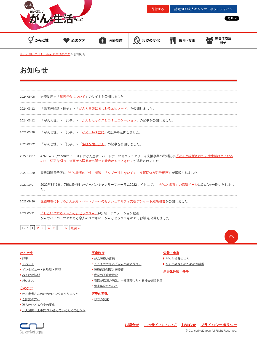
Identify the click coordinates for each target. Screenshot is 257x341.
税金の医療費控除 (106, 275)
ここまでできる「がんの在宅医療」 (118, 264)
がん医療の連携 (104, 258)
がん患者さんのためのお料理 (185, 264)
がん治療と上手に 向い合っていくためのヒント (54, 310)
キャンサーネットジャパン (203, 9)
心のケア (26, 288)
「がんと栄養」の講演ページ (177, 184)
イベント (28, 264)
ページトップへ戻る (231, 236)
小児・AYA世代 (93, 132)
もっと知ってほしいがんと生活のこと (56, 15)
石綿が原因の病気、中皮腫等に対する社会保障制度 (128, 280)
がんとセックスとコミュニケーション (109, 120)
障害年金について (72, 96)
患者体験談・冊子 (176, 272)
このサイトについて (160, 325)
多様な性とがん (93, 144)
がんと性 (26, 253)
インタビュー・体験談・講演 (41, 269)
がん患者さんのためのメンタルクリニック (50, 293)
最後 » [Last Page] (75, 228)
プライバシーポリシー (219, 325)
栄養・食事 (171, 253)
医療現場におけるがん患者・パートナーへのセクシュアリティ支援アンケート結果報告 (102, 201)
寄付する (157, 9)
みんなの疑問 (31, 275)
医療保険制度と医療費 (109, 269)
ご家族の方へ (31, 299)
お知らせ (188, 325)
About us (28, 280)
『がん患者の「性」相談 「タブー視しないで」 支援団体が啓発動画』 (119, 173)
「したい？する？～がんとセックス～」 (69, 213)
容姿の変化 (100, 293)
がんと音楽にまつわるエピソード (103, 108)
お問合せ (132, 325)
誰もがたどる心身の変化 (38, 304)
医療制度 (98, 253)
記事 (25, 258)
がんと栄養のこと (177, 258)
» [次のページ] (66, 228)
